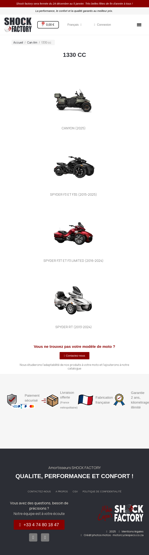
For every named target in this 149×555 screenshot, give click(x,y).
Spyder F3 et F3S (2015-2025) (73, 194)
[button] (75, 355)
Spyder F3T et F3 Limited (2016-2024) (74, 260)
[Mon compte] (102, 25)
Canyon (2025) (74, 128)
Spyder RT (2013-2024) (73, 327)
